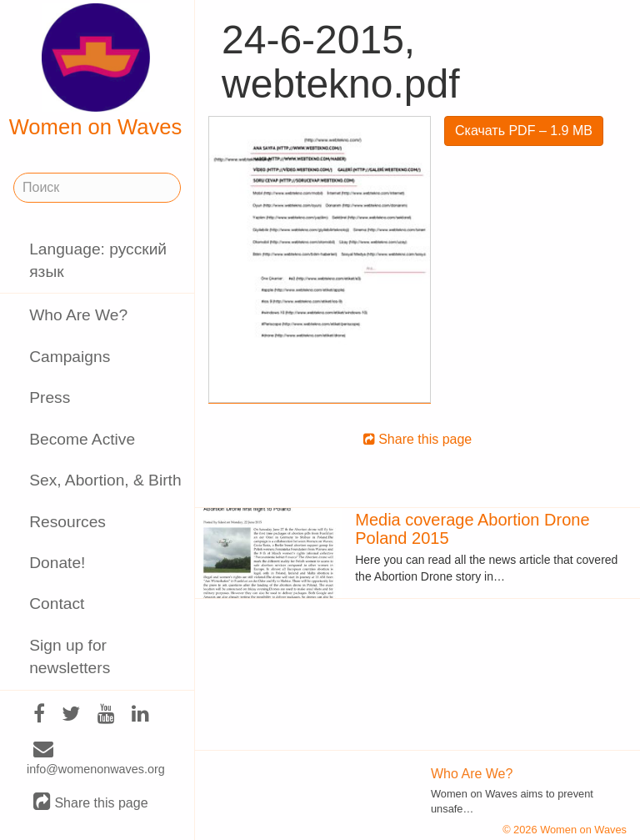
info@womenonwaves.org (96, 759)
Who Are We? (78, 315)
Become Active (82, 439)
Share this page (90, 802)
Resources (67, 522)
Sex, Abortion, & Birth (105, 480)
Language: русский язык (98, 260)
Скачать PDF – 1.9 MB (523, 130)
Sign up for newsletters (69, 656)
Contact (56, 603)
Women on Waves (95, 70)
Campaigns (69, 356)
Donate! (57, 562)
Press (49, 397)
